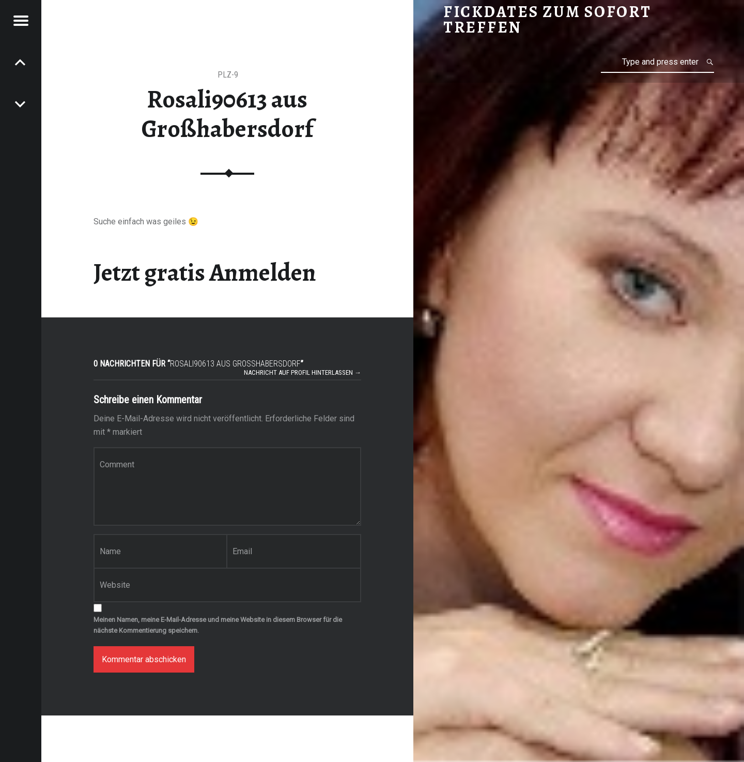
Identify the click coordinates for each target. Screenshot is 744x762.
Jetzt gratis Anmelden (205, 272)
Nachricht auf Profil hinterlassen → (302, 372)
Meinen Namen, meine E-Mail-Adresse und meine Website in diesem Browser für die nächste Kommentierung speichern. (218, 625)
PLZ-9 (228, 75)
